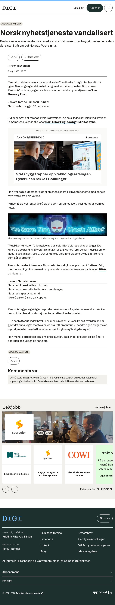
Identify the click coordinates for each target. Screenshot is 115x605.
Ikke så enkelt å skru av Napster (27, 297)
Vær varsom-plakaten (50, 560)
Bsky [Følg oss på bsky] (43, 551)
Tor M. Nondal (11, 548)
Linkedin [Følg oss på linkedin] (45, 545)
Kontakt (57, 580)
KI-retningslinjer (88, 551)
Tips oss (104, 518)
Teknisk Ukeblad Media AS (29, 593)
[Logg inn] (78, 8)
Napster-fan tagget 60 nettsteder (29, 106)
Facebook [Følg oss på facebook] (46, 539)
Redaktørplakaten (79, 560)
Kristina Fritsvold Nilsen (17, 536)
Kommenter (31, 57)
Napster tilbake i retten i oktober (27, 285)
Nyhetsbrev (85, 533)
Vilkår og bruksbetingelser (94, 545)
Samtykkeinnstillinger (91, 539)
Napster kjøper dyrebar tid (24, 293)
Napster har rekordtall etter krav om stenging (35, 289)
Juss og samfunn (11, 24)
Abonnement (57, 572)
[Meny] (108, 8)
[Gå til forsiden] (9, 7)
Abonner (95, 7)
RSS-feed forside (51, 533)
